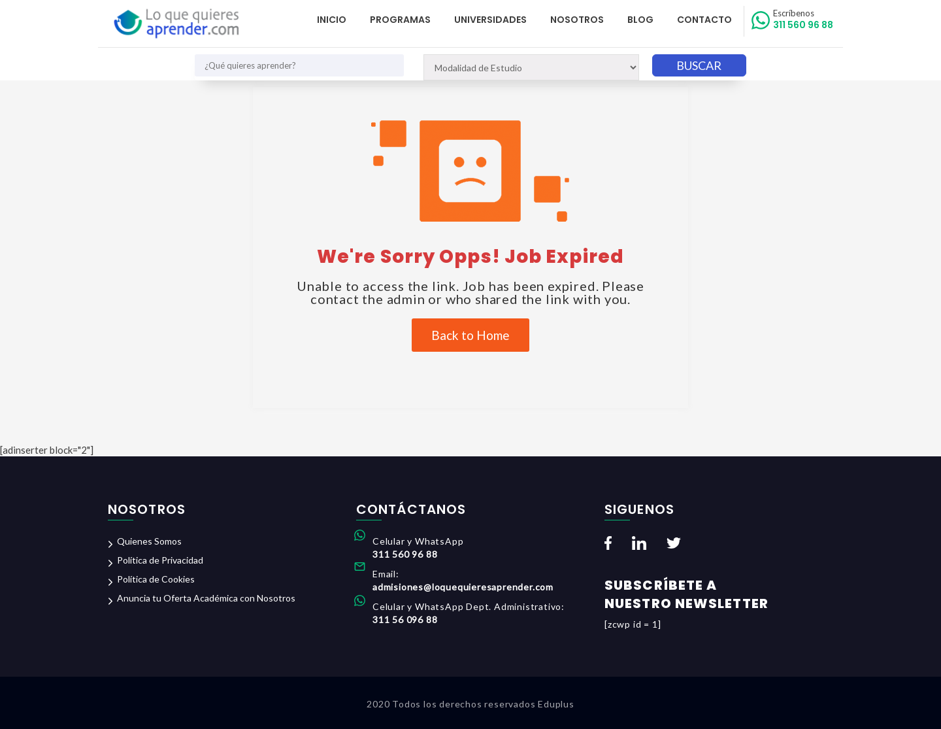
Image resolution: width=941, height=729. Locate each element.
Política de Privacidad (160, 560)
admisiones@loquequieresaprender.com (462, 586)
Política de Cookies (156, 579)
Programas (400, 19)
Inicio (331, 19)
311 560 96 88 (803, 19)
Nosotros (577, 19)
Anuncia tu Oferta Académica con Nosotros (206, 597)
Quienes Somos (149, 541)
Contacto (704, 19)
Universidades (490, 19)
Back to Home (470, 335)
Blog (640, 19)
